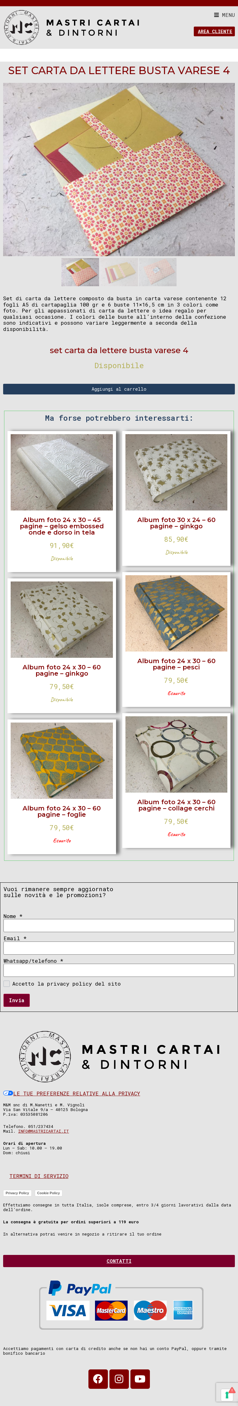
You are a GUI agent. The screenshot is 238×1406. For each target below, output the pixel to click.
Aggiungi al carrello (119, 389)
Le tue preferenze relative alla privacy (71, 1093)
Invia (16, 1000)
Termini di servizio (38, 1176)
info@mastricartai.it (43, 1131)
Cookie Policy (48, 1193)
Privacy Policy (17, 1193)
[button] (224, 14)
